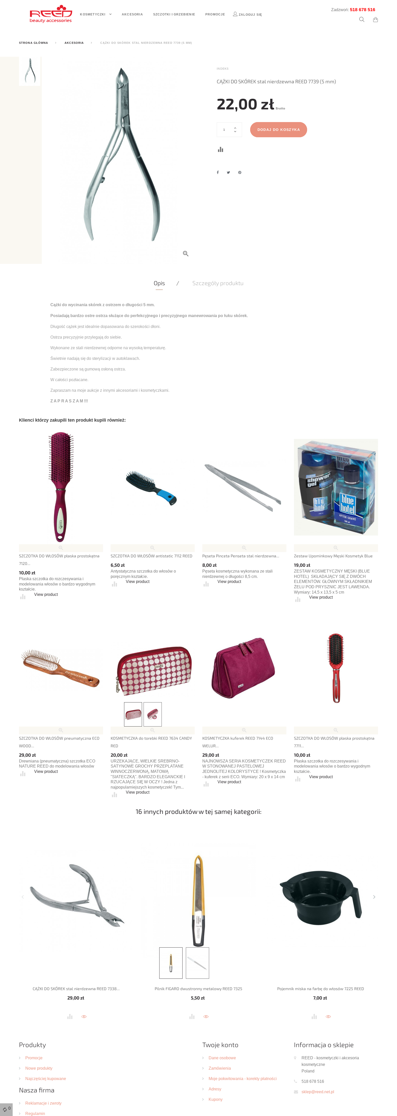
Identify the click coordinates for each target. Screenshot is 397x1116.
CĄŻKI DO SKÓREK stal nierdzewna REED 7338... (76, 988)
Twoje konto (220, 1044)
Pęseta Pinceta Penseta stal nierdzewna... (240, 555)
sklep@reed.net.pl (318, 1091)
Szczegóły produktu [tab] (218, 282)
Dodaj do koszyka (278, 130)
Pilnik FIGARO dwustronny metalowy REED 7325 (198, 988)
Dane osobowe (222, 1057)
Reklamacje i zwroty (43, 1103)
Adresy (215, 1089)
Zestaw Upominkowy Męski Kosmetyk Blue (333, 555)
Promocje (215, 14)
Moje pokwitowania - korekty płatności (243, 1078)
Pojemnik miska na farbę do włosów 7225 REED (320, 988)
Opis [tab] (159, 282)
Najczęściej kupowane (45, 1078)
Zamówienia (220, 1068)
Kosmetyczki (93, 14)
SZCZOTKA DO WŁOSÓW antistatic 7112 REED (151, 555)
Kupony (216, 1099)
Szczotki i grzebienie (174, 14)
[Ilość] (229, 129)
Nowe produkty (38, 1068)
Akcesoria (132, 14)
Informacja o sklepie (324, 1044)
